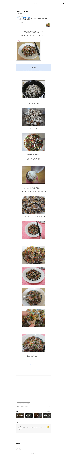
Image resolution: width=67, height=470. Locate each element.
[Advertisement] (33, 23)
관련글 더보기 (49, 425)
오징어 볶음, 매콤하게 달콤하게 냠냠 (21, 419)
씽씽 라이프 (20, 440)
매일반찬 (20, 413)
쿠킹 (17, 413)
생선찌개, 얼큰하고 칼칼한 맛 (20, 415)
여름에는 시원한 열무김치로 (20, 422)
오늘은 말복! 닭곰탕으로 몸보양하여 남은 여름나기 (23, 418)
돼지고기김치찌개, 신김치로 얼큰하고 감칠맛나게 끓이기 (23, 416)
